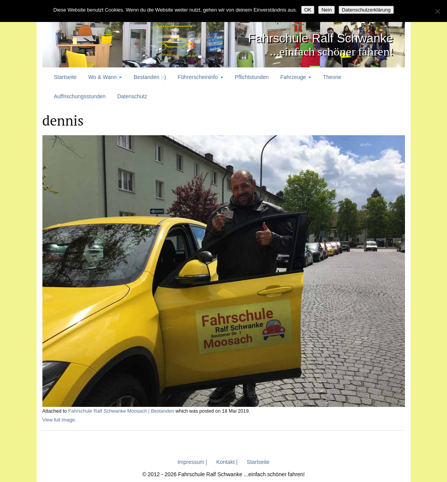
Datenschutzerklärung (366, 10)
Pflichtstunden (252, 77)
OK (308, 10)
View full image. (59, 419)
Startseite (65, 77)
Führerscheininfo (200, 77)
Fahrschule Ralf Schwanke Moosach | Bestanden (121, 411)
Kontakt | (227, 461)
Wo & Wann (105, 77)
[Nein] (437, 11)
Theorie (332, 77)
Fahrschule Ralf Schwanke (297, 37)
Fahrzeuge (296, 77)
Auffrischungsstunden (80, 96)
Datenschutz (132, 96)
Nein (326, 10)
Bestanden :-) (149, 77)
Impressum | (192, 461)
